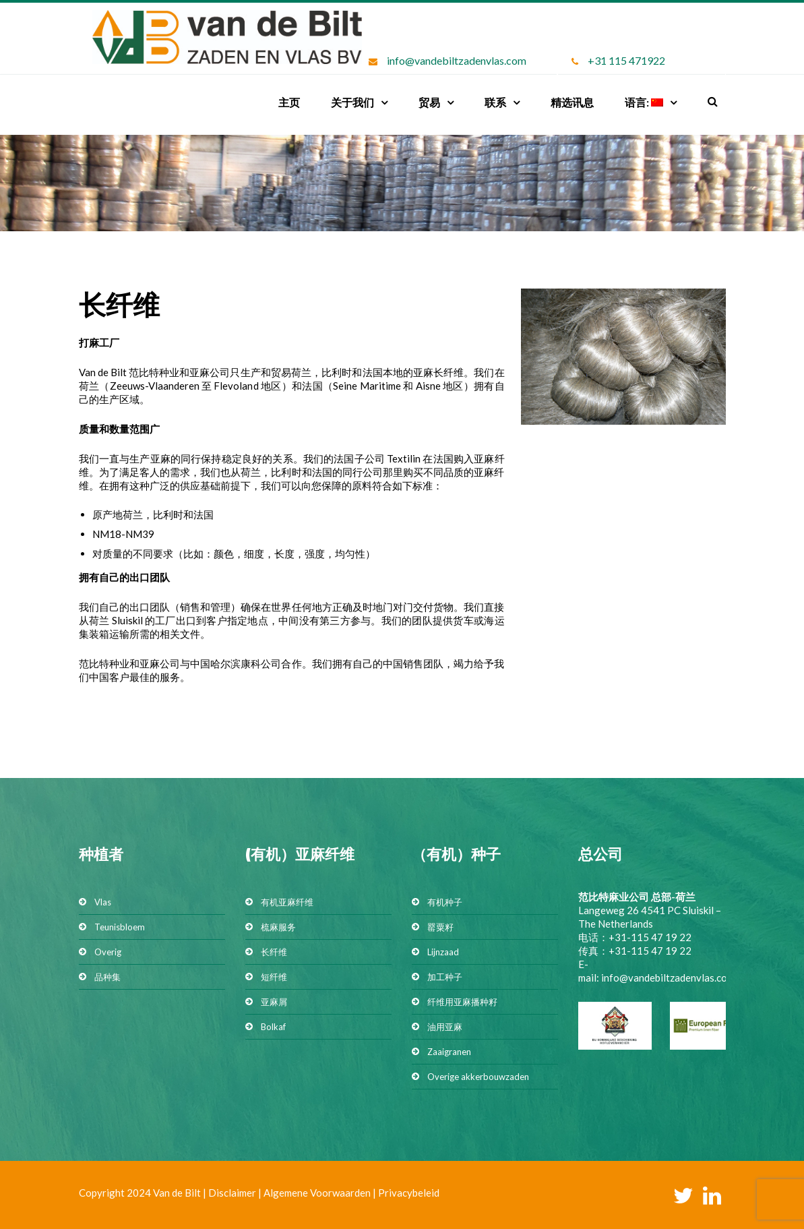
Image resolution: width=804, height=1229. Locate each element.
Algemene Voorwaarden (317, 1193)
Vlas (102, 902)
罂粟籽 (440, 927)
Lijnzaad (443, 952)
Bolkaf (273, 1026)
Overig (107, 952)
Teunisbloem (119, 927)
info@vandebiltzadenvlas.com (456, 60)
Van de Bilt (177, 1193)
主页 (289, 102)
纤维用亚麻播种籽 (462, 1001)
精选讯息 (572, 102)
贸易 (429, 102)
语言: (644, 102)
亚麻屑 (274, 1001)
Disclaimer (232, 1193)
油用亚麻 (444, 1026)
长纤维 (274, 952)
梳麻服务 (278, 927)
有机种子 (444, 902)
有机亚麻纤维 (287, 902)
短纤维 (274, 976)
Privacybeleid (408, 1193)
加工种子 (444, 976)
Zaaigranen (449, 1051)
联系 (495, 102)
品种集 (107, 976)
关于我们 (352, 102)
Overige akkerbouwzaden (478, 1076)
